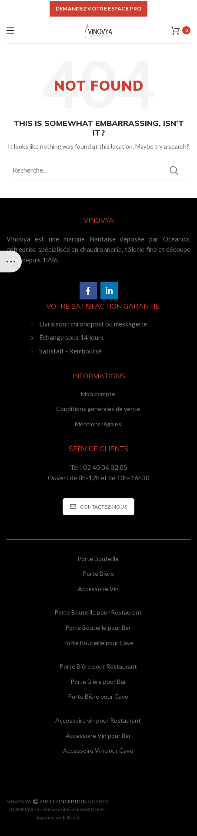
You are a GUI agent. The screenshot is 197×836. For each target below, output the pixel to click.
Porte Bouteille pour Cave (98, 642)
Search (174, 170)
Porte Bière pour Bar (98, 681)
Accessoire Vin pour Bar (98, 735)
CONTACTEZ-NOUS (98, 506)
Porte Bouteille (98, 558)
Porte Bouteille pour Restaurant (98, 612)
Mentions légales (98, 424)
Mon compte (98, 394)
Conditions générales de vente (98, 408)
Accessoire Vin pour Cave (98, 750)
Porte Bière (98, 573)
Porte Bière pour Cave (98, 696)
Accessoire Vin (98, 588)
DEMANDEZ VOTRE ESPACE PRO (99, 8)
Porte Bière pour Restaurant (98, 666)
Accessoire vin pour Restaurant (98, 720)
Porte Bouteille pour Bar (98, 627)
